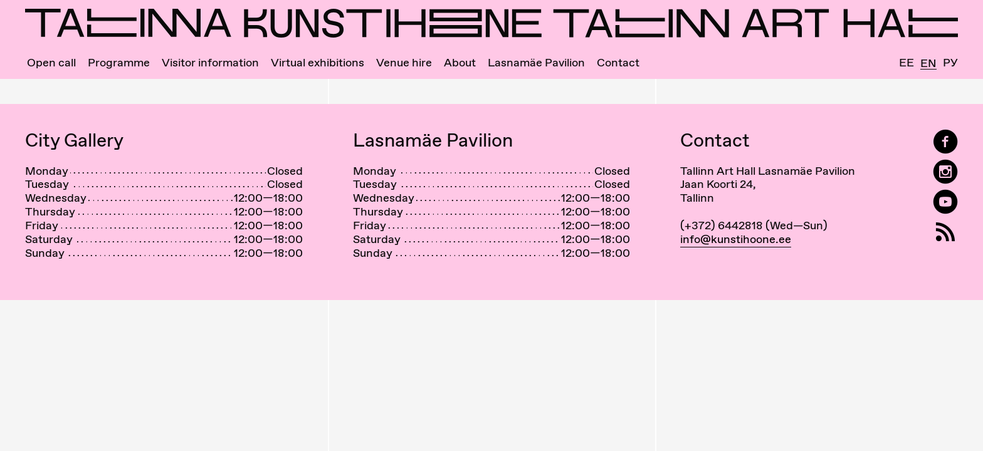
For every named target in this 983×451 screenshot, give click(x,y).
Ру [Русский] (950, 62)
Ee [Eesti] (906, 62)
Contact (618, 62)
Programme (119, 62)
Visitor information (210, 62)
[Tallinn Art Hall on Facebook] (945, 142)
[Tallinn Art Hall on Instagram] (945, 172)
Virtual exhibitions (317, 62)
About (460, 62)
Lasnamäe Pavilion (536, 62)
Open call (51, 62)
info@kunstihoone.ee (735, 239)
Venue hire (404, 62)
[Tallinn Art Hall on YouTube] (945, 202)
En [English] (928, 64)
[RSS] (945, 232)
